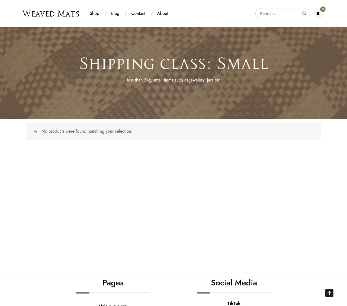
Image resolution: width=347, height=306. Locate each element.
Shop (94, 13)
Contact (138, 13)
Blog (115, 13)
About (162, 13)
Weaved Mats (50, 13)
